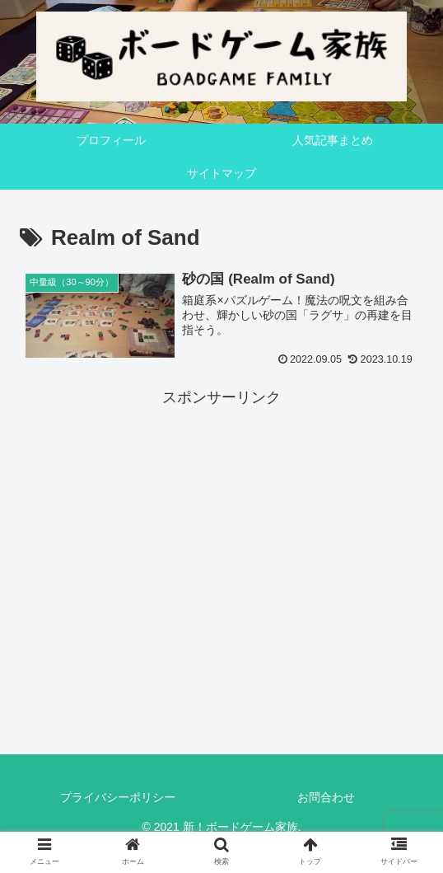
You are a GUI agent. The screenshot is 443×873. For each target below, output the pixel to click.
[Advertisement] (221, 526)
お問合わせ (326, 797)
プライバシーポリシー (117, 797)
